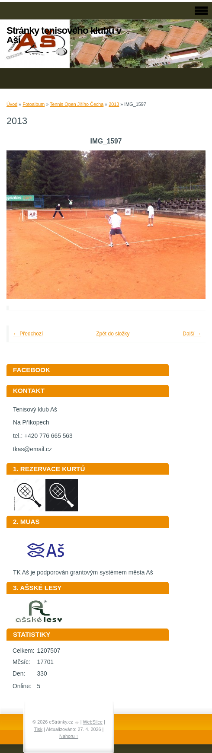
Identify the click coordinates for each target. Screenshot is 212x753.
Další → (192, 334)
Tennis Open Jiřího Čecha (76, 104)
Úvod (11, 104)
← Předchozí (28, 334)
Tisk (38, 729)
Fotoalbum (33, 104)
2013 (114, 104)
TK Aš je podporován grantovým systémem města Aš (83, 569)
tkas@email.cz (32, 449)
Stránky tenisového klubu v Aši (63, 35)
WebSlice (93, 721)
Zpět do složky (112, 334)
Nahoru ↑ (68, 736)
